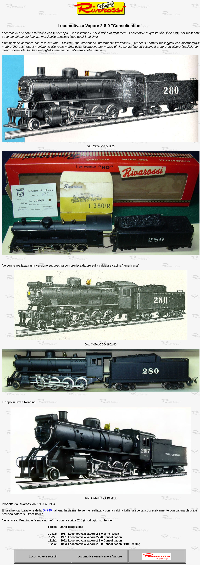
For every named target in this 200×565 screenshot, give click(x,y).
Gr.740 (47, 510)
